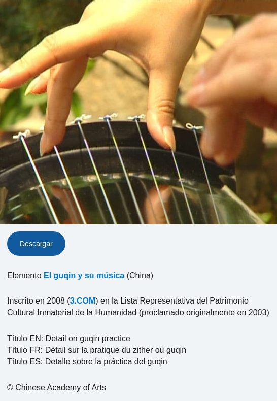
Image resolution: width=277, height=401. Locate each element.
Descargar (36, 244)
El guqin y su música (84, 275)
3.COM (83, 300)
